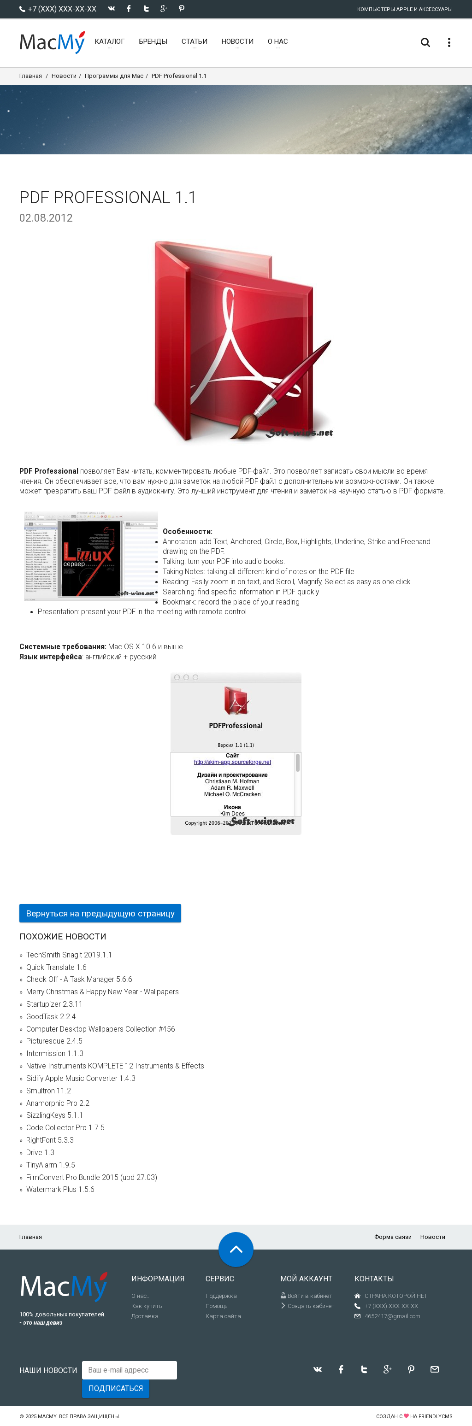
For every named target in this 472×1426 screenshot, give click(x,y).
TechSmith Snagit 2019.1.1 (69, 955)
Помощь (217, 1306)
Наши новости (48, 1370)
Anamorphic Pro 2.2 (57, 1103)
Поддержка (221, 1295)
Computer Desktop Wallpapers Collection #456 (100, 1029)
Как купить (146, 1306)
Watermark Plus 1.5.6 (60, 1189)
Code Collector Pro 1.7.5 (65, 1128)
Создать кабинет (307, 1306)
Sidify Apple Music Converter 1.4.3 (81, 1078)
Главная (30, 75)
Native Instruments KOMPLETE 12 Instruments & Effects (115, 1066)
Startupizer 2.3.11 (54, 1004)
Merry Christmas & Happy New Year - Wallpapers (102, 992)
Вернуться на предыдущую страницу (100, 913)
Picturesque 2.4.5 (54, 1041)
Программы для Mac (114, 75)
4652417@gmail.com (392, 1316)
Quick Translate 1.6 (56, 967)
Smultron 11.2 (48, 1091)
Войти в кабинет (306, 1295)
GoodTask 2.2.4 (51, 1017)
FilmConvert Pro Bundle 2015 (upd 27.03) (91, 1178)
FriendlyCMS (436, 1417)
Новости (64, 75)
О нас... (141, 1295)
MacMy (47, 1417)
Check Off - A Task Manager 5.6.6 (79, 979)
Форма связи (393, 1236)
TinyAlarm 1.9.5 (50, 1165)
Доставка (145, 1316)
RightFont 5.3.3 (50, 1140)
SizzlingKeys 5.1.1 (54, 1115)
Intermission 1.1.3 (54, 1054)
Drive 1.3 (40, 1153)
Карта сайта (223, 1316)
